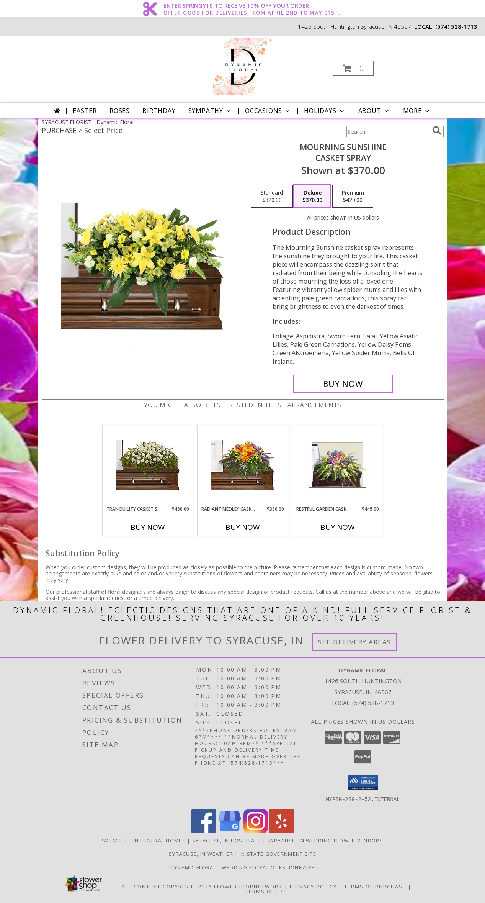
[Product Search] (388, 131)
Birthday (158, 111)
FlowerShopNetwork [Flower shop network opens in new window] (248, 886)
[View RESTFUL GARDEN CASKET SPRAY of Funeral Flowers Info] (337, 465)
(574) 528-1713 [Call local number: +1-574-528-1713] (456, 26)
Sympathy (210, 111)
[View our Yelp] (281, 830)
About (374, 111)
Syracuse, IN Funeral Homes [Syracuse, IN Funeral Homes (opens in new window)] (144, 840)
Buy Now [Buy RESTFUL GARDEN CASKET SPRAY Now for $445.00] (337, 527)
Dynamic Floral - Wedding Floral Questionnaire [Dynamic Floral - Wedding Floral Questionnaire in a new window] (242, 867)
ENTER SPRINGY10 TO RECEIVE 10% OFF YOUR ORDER (252, 6)
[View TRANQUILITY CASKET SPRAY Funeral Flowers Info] (148, 465)
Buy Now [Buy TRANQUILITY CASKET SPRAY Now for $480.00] (148, 527)
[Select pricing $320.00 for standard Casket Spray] (271, 196)
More (417, 111)
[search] (436, 130)
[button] (353, 68)
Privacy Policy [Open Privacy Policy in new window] (313, 886)
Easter (85, 111)
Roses (119, 111)
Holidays (324, 111)
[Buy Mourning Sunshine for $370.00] (343, 384)
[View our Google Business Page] (229, 830)
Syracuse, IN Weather (201, 853)
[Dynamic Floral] (242, 66)
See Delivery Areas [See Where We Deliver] (354, 642)
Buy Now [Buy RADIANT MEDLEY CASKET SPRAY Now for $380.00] (242, 527)
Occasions (268, 111)
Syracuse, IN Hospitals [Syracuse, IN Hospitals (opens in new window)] (226, 840)
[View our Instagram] (255, 830)
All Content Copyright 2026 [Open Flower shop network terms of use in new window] (167, 886)
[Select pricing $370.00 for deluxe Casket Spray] (312, 196)
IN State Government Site (278, 853)
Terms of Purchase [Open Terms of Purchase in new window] (375, 886)
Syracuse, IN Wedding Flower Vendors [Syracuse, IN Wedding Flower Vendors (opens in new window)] (325, 840)
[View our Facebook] (203, 830)
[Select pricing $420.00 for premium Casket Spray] (353, 196)
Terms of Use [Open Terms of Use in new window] (266, 891)
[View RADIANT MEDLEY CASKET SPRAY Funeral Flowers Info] (242, 465)
